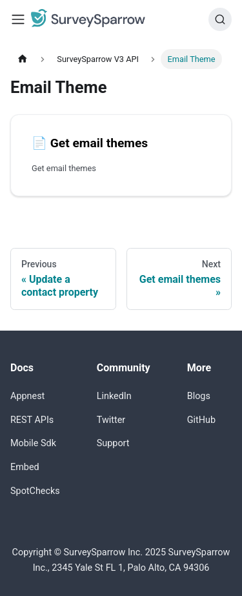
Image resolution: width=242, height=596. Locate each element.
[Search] (220, 19)
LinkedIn (114, 396)
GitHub (201, 420)
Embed (24, 467)
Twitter (111, 420)
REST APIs (32, 420)
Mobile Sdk (33, 443)
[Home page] (22, 59)
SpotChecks (35, 491)
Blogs (198, 396)
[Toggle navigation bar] (18, 19)
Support (113, 443)
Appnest (27, 396)
